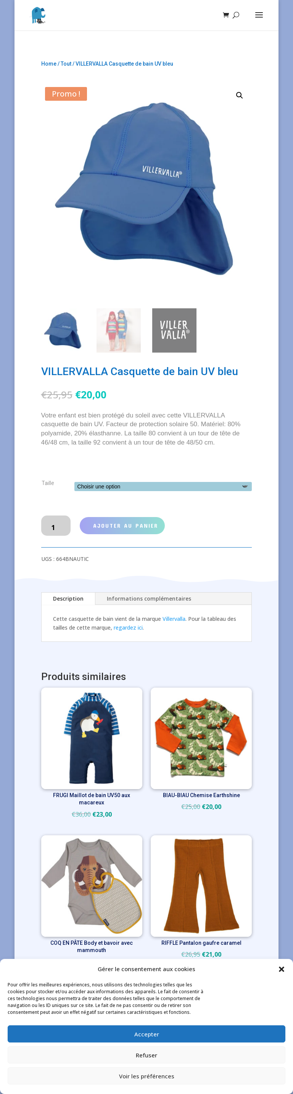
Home (48, 64)
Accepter (146, 1034)
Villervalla (174, 618)
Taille (48, 483)
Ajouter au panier (125, 525)
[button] (281, 969)
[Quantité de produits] (56, 526)
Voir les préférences (146, 1076)
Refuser (146, 1055)
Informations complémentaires (149, 598)
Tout (66, 64)
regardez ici (128, 627)
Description (68, 598)
